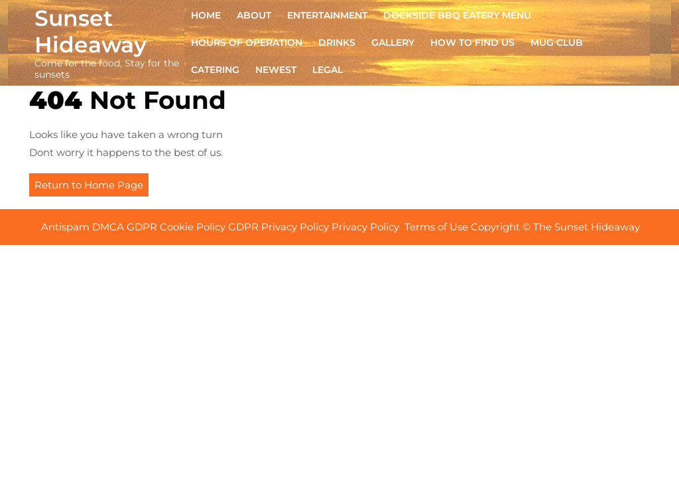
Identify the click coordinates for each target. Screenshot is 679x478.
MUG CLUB (556, 42)
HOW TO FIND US (472, 42)
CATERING (215, 70)
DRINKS (336, 42)
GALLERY (392, 42)
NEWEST (275, 70)
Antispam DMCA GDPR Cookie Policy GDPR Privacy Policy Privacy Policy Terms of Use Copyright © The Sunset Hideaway (342, 226)
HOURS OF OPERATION (246, 42)
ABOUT (254, 15)
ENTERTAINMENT (327, 15)
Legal (327, 70)
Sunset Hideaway (90, 31)
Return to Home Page (91, 187)
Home (206, 15)
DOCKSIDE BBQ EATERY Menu (457, 15)
